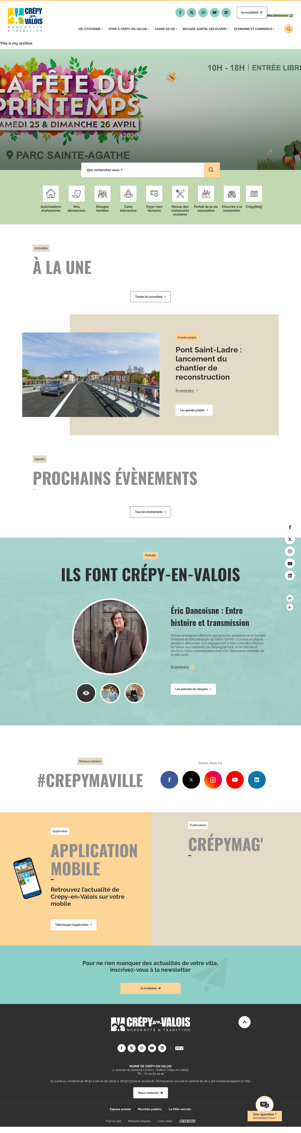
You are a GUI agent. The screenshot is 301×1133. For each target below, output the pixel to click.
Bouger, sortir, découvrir (205, 29)
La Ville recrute (180, 1109)
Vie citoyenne (90, 29)
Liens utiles (165, 1121)
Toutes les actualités (150, 296)
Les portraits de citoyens (193, 689)
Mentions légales (139, 1121)
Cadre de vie (166, 29)
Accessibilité (239, 12)
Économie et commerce (254, 29)
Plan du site (113, 1121)
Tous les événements (150, 511)
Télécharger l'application (73, 924)
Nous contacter (150, 1092)
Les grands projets (194, 410)
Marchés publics (150, 1109)
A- (290, 607)
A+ (290, 598)
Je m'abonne (150, 988)
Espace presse (120, 1109)
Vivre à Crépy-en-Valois (128, 29)
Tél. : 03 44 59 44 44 (150, 1073)
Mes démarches (276, 12)
